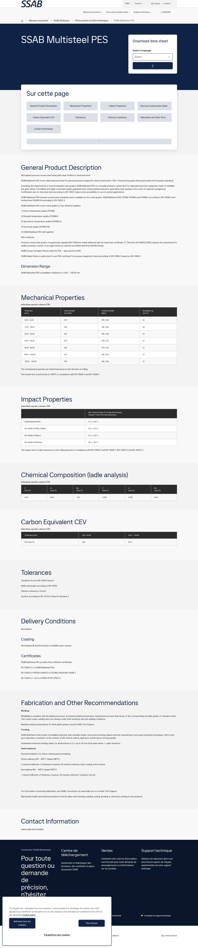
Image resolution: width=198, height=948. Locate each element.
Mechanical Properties (80, 106)
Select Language (142, 50)
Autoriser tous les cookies (32, 925)
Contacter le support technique (156, 915)
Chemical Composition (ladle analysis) (156, 106)
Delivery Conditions (117, 117)
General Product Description (43, 106)
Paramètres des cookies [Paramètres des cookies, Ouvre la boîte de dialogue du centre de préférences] (57, 935)
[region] (57, 923)
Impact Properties (117, 106)
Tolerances (80, 117)
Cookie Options (169, 936)
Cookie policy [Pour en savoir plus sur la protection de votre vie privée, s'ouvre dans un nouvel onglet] (29, 918)
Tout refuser (81, 925)
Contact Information (43, 129)
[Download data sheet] (153, 65)
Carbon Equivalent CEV (43, 117)
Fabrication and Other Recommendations (156, 117)
